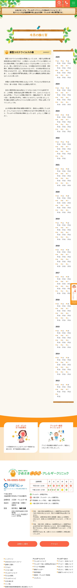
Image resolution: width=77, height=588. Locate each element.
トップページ (9, 559)
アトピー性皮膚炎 (39, 566)
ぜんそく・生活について (65, 566)
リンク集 (8, 583)
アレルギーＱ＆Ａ (62, 559)
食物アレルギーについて (65, 572)
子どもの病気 (9, 575)
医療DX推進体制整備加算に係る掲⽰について (19, 586)
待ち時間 (59, 3)
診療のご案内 (22, 544)
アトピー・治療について (65, 564)
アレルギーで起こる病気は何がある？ (45, 564)
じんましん (37, 577)
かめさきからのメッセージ (13, 562)
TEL (66, 3)
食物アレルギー (38, 569)
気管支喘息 (37, 572)
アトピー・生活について (65, 561)
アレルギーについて (11, 572)
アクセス (54, 544)
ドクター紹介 (9, 570)
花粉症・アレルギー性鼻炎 (42, 574)
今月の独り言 (9, 580)
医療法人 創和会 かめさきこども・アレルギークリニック (16, 3)
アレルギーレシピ (10, 578)
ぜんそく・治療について (65, 569)
